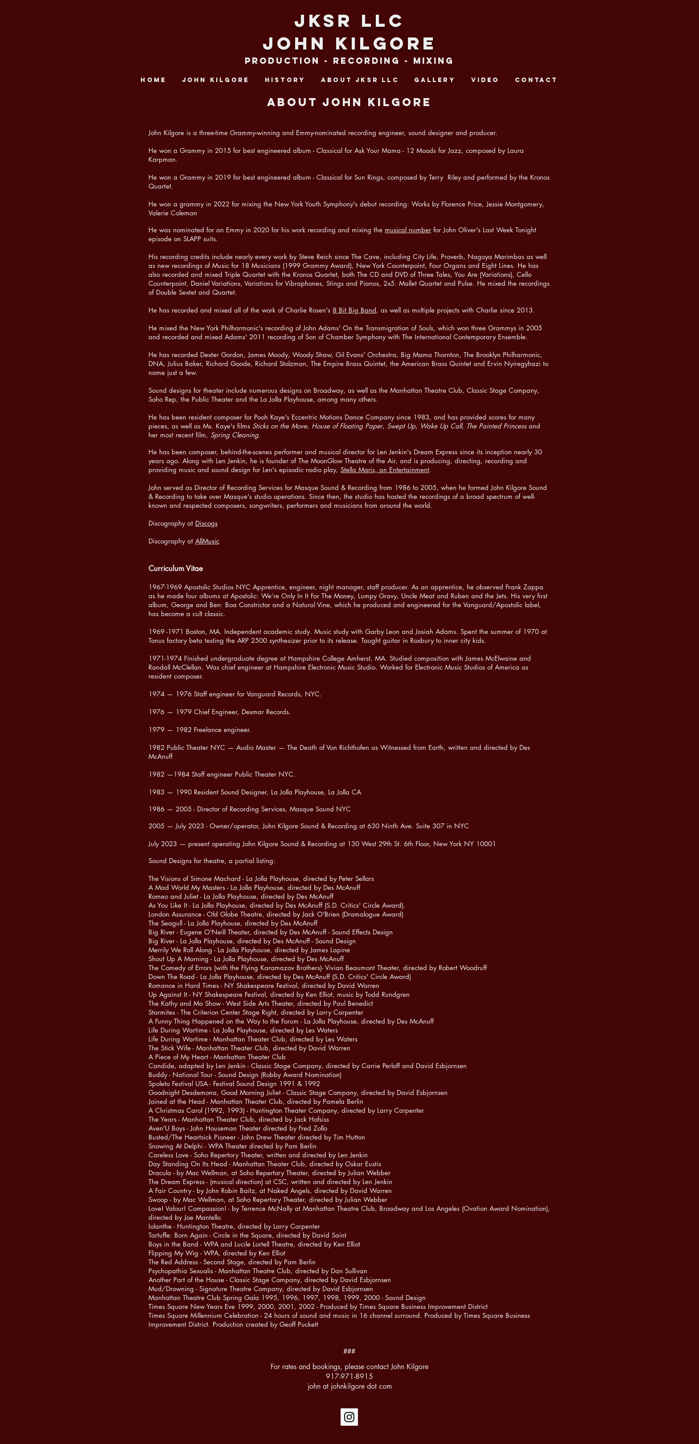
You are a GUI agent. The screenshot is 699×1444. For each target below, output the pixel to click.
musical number (408, 230)
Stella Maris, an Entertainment (385, 469)
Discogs (206, 523)
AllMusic (207, 541)
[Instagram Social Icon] (349, 1417)
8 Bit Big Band (354, 310)
